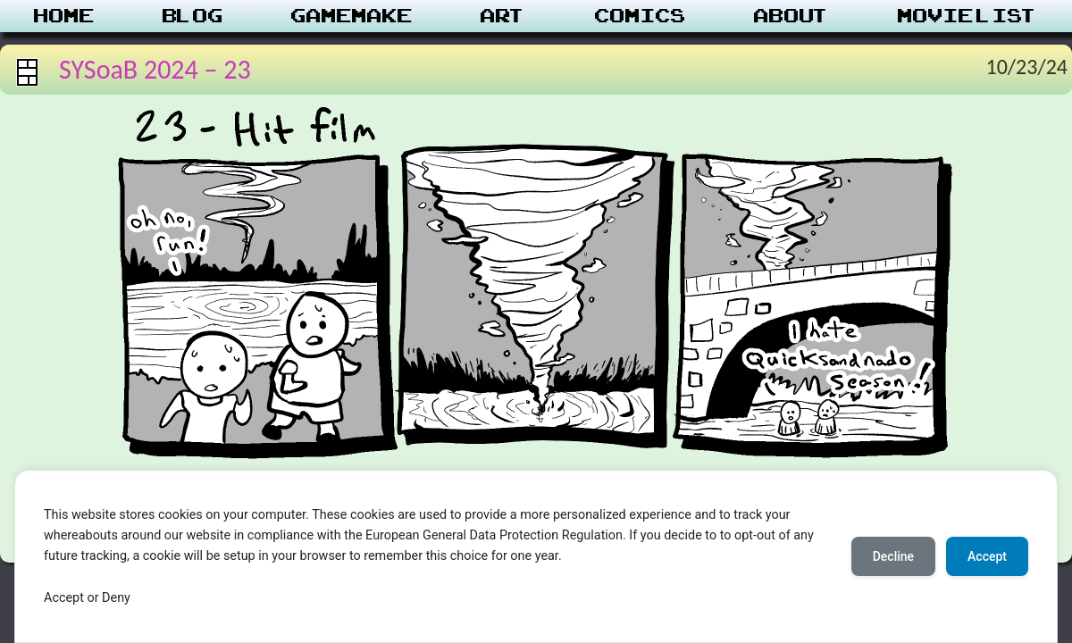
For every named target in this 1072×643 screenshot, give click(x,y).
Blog (193, 16)
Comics (640, 16)
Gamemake (352, 16)
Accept (987, 556)
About (792, 16)
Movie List (968, 16)
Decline (893, 556)
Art (503, 16)
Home (64, 16)
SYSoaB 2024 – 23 (155, 69)
